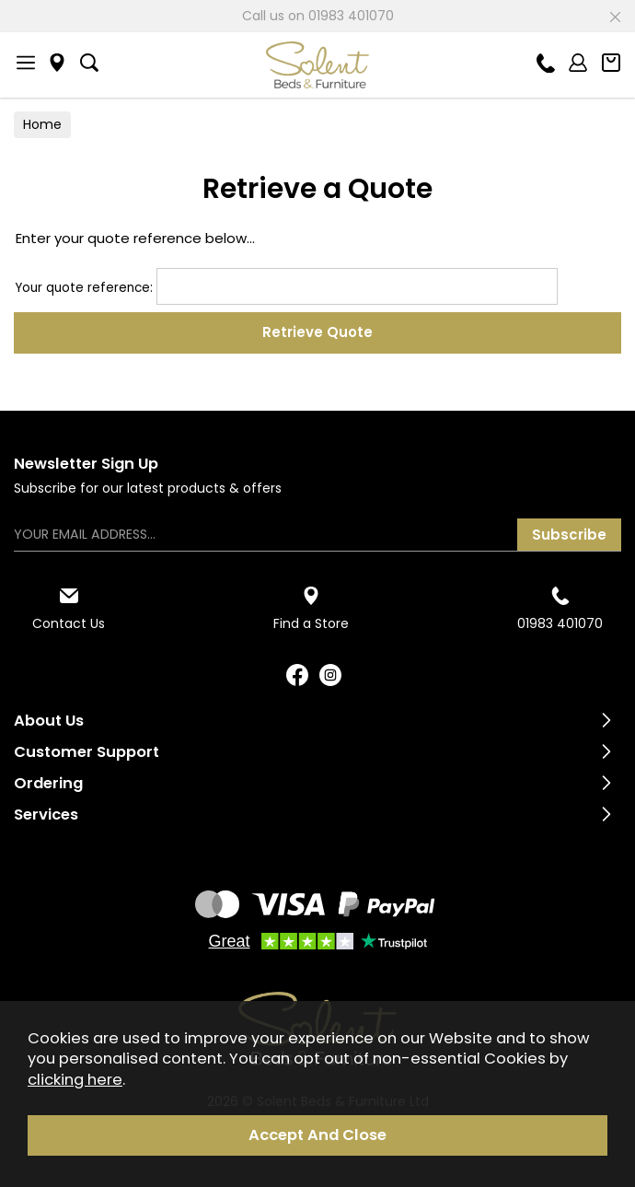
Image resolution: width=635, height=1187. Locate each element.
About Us (49, 720)
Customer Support (86, 751)
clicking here (75, 1079)
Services (46, 814)
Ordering (48, 783)
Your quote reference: (286, 287)
